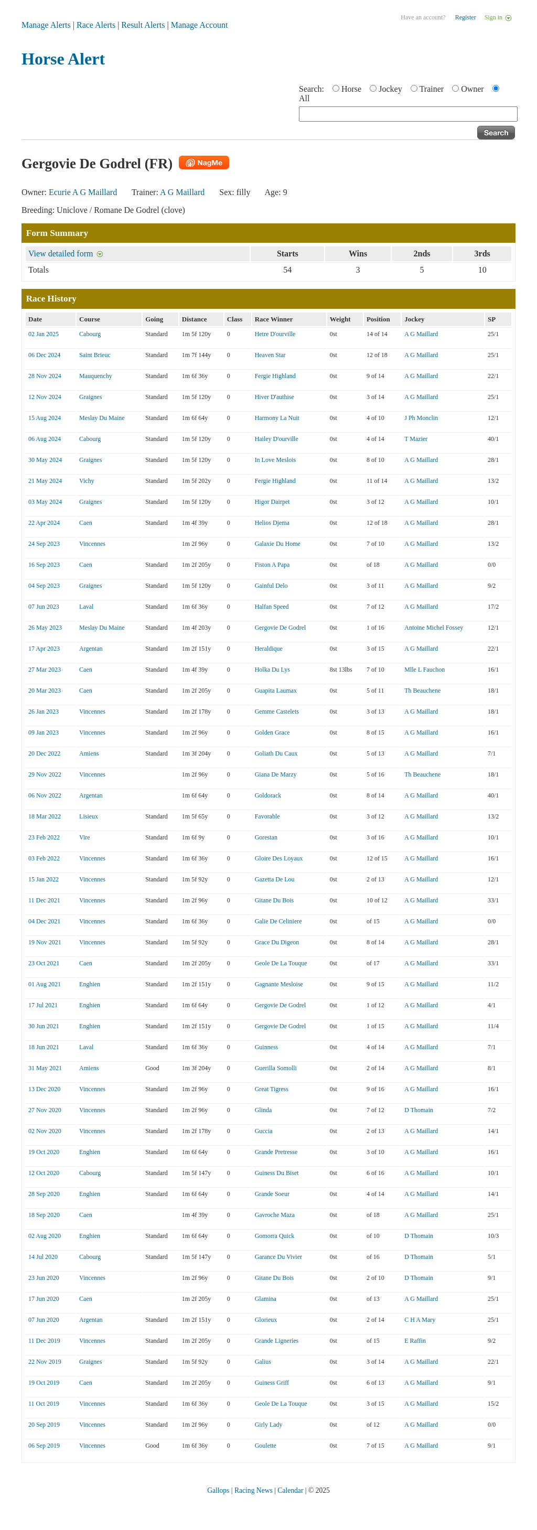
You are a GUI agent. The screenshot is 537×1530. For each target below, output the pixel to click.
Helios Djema (272, 522)
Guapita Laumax (276, 690)
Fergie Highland (275, 376)
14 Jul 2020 (43, 1256)
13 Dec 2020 (44, 1089)
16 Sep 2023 (44, 564)
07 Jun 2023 (43, 606)
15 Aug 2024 (44, 418)
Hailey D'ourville (276, 439)
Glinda (263, 1110)
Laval (86, 606)
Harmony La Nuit (277, 418)
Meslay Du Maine (102, 418)
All (304, 98)
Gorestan (266, 837)
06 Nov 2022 (44, 795)
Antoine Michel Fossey (433, 627)
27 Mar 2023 (44, 669)
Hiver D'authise (274, 397)
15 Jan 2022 (43, 879)
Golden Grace (272, 732)
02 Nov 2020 (44, 1131)
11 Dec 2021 (44, 900)
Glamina (265, 1298)
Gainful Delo (271, 585)
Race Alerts (96, 24)
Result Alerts (143, 24)
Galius (263, 1361)
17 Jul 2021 (43, 1005)
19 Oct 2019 (43, 1382)
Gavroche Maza (275, 1215)
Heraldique (269, 648)
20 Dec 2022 (44, 753)
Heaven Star (270, 355)
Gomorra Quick (275, 1236)
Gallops (218, 1490)
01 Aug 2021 (44, 984)
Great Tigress (271, 1089)
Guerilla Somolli (276, 1068)
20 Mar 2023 (44, 690)
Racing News (253, 1490)
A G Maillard (182, 192)
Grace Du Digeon (277, 942)
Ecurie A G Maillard (83, 192)
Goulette (265, 1445)
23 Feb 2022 (44, 837)
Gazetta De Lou (275, 879)
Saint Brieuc (95, 355)
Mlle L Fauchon (424, 669)
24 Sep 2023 (44, 543)
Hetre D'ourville (275, 334)
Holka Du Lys (272, 669)
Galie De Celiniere (278, 921)
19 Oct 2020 (43, 1152)
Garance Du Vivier (278, 1256)
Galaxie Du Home (277, 543)
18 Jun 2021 (43, 1047)
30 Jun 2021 (43, 1026)
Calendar (290, 1490)
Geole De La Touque (281, 963)
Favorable (267, 816)
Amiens (89, 753)
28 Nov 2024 (44, 376)
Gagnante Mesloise (279, 984)
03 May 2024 (45, 501)
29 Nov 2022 (44, 774)
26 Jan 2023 (43, 711)
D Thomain (418, 1110)
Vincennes (92, 543)
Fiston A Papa (272, 564)
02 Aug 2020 (44, 1236)
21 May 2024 (45, 480)
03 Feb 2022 (44, 858)
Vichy (86, 480)
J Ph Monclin (421, 418)
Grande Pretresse (276, 1152)
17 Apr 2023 (44, 648)
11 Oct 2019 (43, 1403)
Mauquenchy (95, 376)
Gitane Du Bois (274, 900)
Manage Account (199, 24)
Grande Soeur (272, 1194)
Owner (472, 88)
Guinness (266, 1047)
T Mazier (415, 439)
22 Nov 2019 (44, 1361)
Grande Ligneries (277, 1340)
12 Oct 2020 (43, 1173)
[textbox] (408, 114)
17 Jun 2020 (43, 1298)
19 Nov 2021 (44, 942)
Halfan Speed (272, 606)
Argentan (90, 648)
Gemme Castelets (277, 711)
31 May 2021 (45, 1068)
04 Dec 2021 (44, 921)
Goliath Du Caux (276, 753)
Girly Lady (269, 1424)
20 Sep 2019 (44, 1424)
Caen (85, 522)
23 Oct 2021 (43, 963)
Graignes (90, 397)
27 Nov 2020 (44, 1110)
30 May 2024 (45, 460)
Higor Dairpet (272, 501)
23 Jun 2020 (43, 1277)
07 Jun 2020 (43, 1319)
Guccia (264, 1131)
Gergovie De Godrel (280, 627)
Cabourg (90, 334)
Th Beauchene (422, 690)
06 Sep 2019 (44, 1445)
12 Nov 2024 (44, 397)
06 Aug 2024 (44, 439)
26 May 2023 (45, 627)
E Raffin (415, 1340)
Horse (351, 88)
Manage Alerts (46, 24)
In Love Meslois (275, 460)
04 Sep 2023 (44, 585)
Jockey (390, 88)
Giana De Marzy (276, 774)
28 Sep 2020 (44, 1194)
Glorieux (266, 1319)
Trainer (432, 88)
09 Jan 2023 (43, 732)
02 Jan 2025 (43, 334)
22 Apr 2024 (44, 522)
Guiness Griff (272, 1382)
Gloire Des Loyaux (279, 858)
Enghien (89, 984)
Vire (84, 837)
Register (465, 17)
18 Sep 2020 (44, 1215)
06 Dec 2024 (44, 355)
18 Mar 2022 (44, 816)
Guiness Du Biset (277, 1173)
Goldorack (268, 795)
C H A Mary (419, 1319)
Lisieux (88, 816)
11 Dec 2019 (44, 1340)
